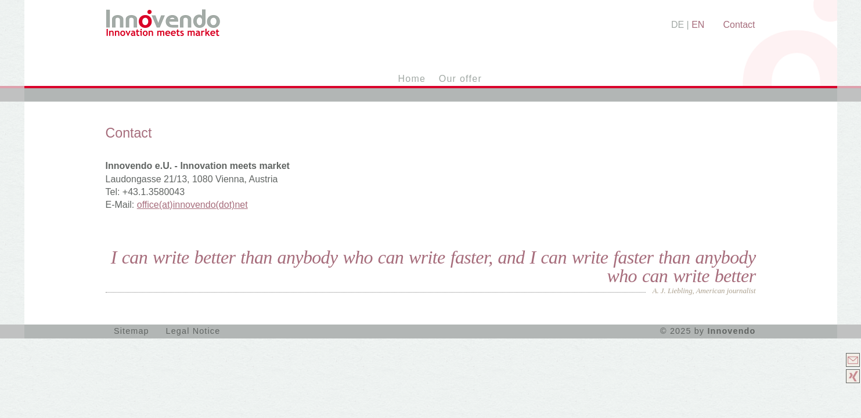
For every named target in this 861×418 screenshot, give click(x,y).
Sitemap (131, 331)
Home (412, 79)
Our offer (460, 79)
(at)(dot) (192, 205)
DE (677, 25)
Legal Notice (193, 331)
